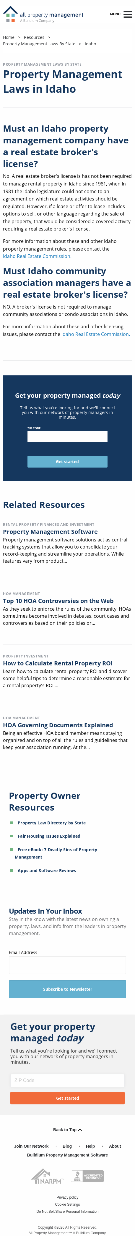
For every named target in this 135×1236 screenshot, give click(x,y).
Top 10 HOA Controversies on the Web (58, 601)
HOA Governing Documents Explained (58, 725)
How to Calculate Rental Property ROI (58, 663)
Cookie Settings (67, 1204)
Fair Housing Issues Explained (49, 836)
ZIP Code (67, 434)
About (115, 1146)
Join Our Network (31, 1146)
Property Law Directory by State (52, 823)
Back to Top (67, 1129)
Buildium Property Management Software (67, 1155)
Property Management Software (50, 532)
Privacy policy (67, 1197)
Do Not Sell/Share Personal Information (67, 1212)
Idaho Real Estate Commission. (37, 256)
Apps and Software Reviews (47, 870)
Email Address (67, 962)
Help (90, 1146)
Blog (67, 1146)
